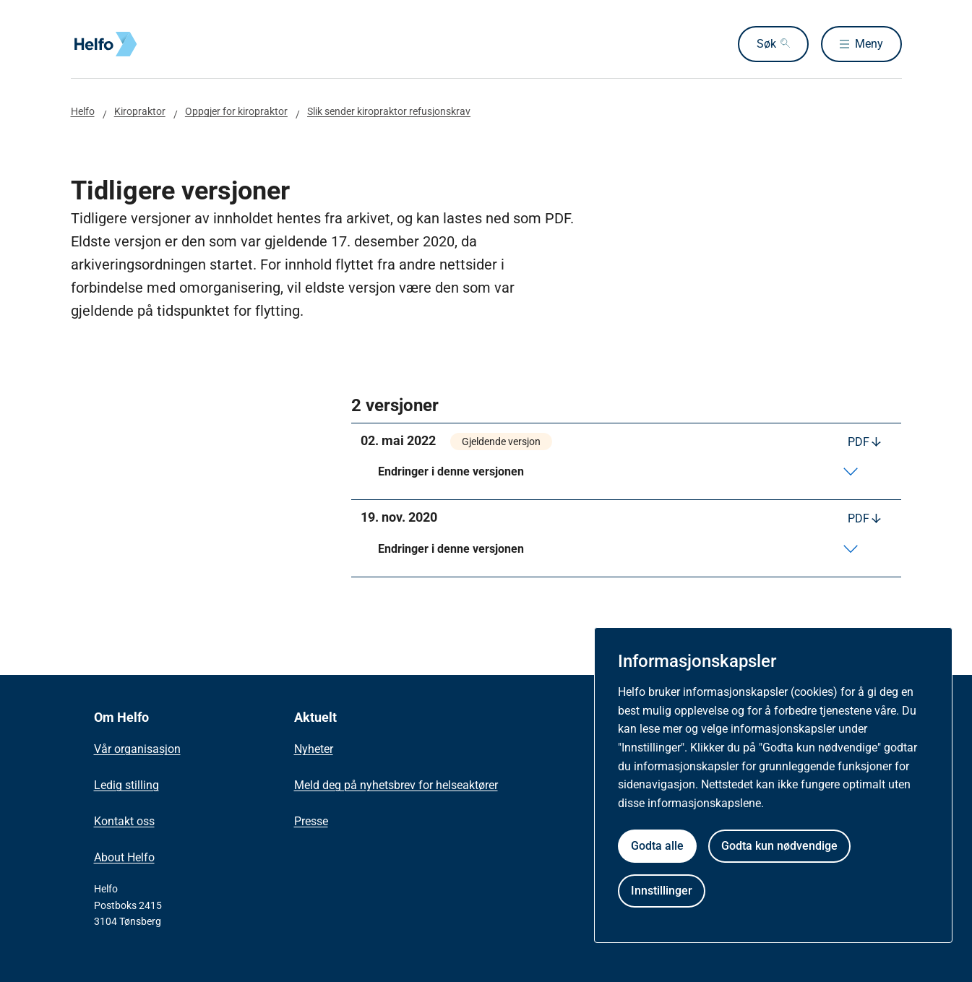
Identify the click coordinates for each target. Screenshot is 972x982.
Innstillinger (661, 890)
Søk (765, 44)
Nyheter (313, 749)
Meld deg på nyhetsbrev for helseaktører (396, 785)
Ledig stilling (126, 785)
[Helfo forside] (175, 44)
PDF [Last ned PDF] (858, 442)
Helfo (83, 111)
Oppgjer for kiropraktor (236, 111)
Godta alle (657, 846)
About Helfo (124, 857)
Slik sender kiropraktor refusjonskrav (388, 111)
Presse (311, 821)
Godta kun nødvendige (779, 846)
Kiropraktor (139, 111)
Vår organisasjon (137, 749)
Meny (869, 44)
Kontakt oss (124, 821)
